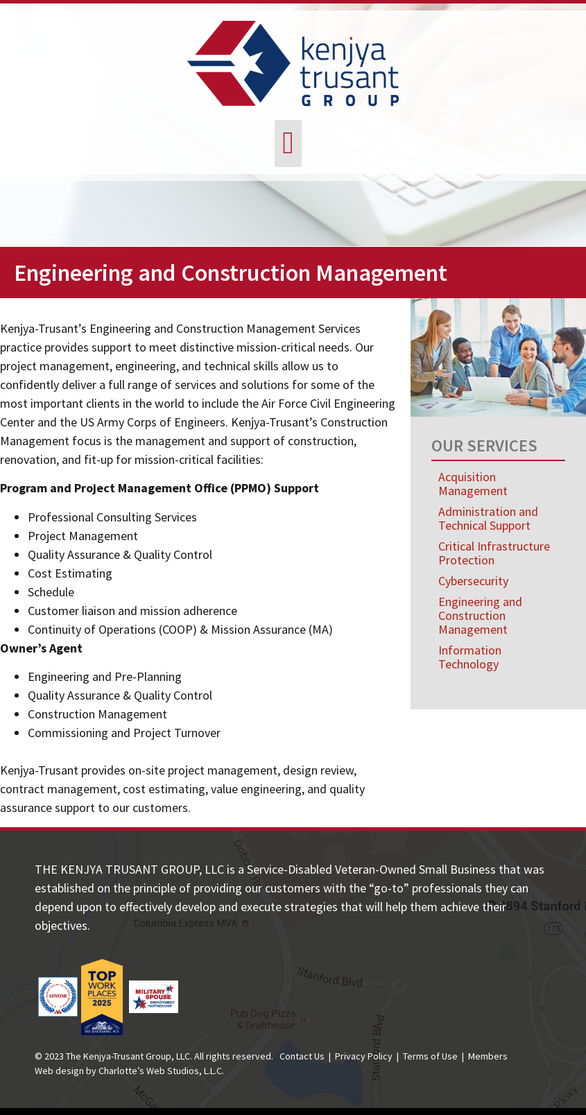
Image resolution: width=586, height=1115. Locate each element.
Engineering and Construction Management (480, 615)
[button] (288, 143)
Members (488, 1056)
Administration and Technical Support (488, 518)
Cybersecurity (473, 581)
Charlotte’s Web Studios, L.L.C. (161, 1070)
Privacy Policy (364, 1056)
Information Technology (469, 657)
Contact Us (302, 1056)
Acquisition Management (473, 484)
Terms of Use (430, 1056)
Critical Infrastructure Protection (494, 553)
